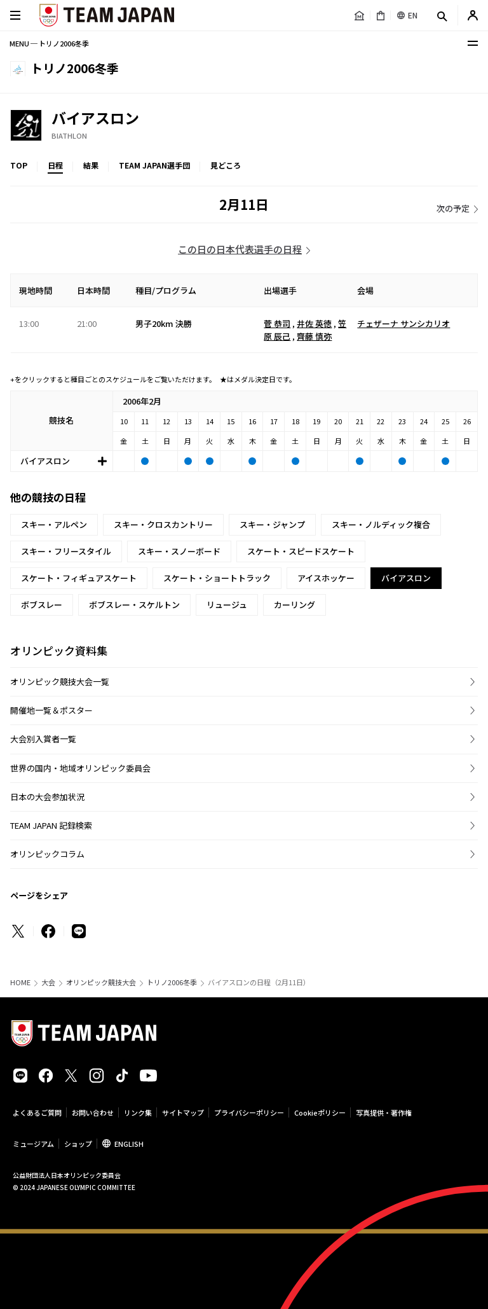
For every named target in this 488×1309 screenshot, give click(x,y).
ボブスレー (41, 605)
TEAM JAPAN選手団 (154, 165)
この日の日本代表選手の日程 (240, 249)
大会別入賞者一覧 (43, 739)
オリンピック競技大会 (101, 982)
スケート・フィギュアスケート (79, 578)
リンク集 (138, 1112)
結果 (90, 165)
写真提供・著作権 (384, 1112)
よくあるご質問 (37, 1112)
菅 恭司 (277, 323)
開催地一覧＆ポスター (51, 710)
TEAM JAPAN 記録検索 (51, 825)
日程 (55, 165)
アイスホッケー (326, 578)
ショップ (78, 1144)
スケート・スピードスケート (301, 551)
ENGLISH (129, 1144)
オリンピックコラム (47, 854)
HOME (20, 982)
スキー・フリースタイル (66, 551)
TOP (18, 165)
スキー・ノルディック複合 (381, 524)
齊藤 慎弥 (314, 336)
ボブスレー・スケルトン (134, 605)
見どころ (225, 165)
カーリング (294, 605)
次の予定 (453, 208)
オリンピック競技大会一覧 (59, 681)
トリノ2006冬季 (172, 982)
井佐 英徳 (314, 323)
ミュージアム (33, 1144)
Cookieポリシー (320, 1112)
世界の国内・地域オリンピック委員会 (80, 768)
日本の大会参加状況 (47, 797)
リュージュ (227, 605)
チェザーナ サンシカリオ (403, 323)
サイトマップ (183, 1112)
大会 (48, 982)
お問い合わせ (93, 1112)
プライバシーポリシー (249, 1112)
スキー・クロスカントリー (163, 524)
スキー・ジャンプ (272, 524)
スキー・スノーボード (179, 551)
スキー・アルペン (54, 524)
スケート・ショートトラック (217, 578)
